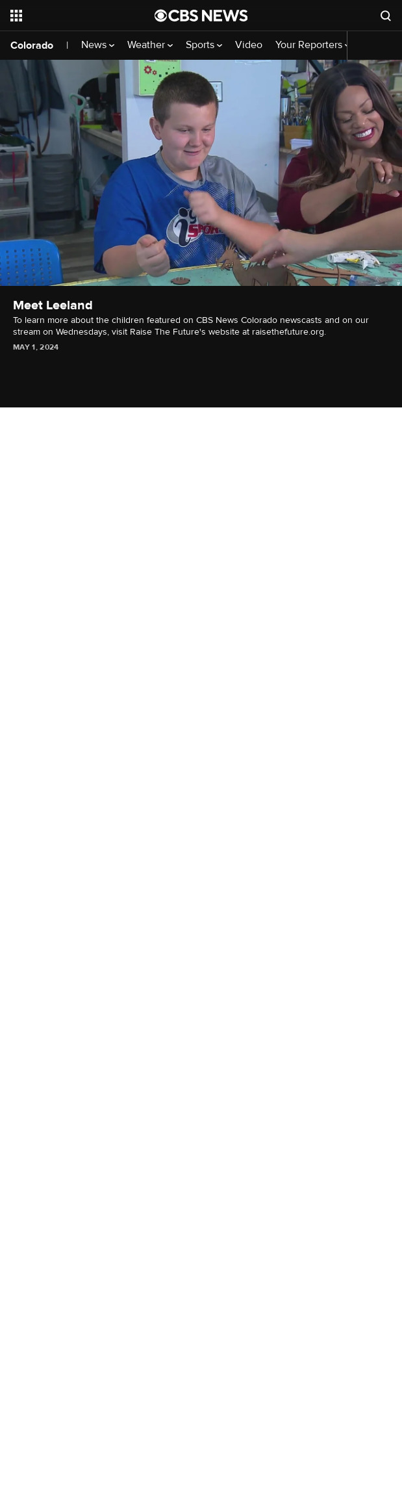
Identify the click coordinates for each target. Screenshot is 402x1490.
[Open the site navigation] (74, 15)
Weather (150, 45)
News (97, 45)
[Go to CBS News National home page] (201, 15)
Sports (204, 45)
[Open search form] (386, 15)
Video (248, 45)
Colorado (31, 45)
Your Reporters (312, 45)
